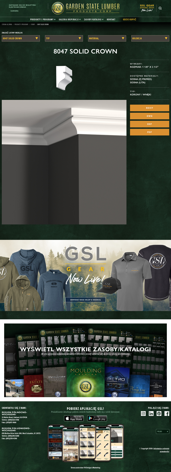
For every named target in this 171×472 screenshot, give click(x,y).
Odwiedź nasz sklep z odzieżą (85, 300)
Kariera (15, 11)
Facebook (166, 413)
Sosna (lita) (137, 82)
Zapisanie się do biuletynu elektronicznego (22, 6)
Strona (85, 467)
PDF (149, 132)
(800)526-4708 (13, 419)
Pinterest (159, 413)
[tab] (43, 19)
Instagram (143, 413)
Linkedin (151, 413)
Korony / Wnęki (140, 94)
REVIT (149, 107)
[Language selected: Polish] (162, 431)
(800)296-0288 (13, 435)
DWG (150, 116)
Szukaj (160, 8)
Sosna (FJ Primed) (141, 79)
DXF (149, 124)
